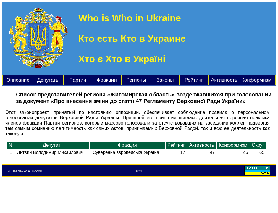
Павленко (19, 171)
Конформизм (256, 80)
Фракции (107, 80)
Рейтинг (194, 80)
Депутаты (48, 80)
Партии (77, 80)
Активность (224, 80)
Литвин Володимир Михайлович (50, 152)
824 (139, 171)
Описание (18, 80)
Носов (37, 171)
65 (261, 152)
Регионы (136, 80)
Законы (165, 80)
